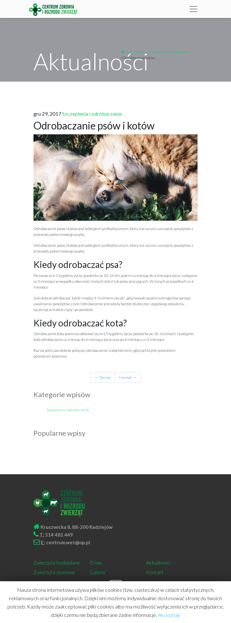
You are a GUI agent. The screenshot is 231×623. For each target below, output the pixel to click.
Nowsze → (127, 377)
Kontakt (154, 572)
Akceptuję (169, 615)
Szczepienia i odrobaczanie (169, 51)
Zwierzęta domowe (54, 572)
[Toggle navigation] (193, 9)
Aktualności (158, 562)
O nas (96, 562)
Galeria (97, 572)
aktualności (136, 51)
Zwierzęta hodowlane (56, 562)
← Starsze (103, 377)
